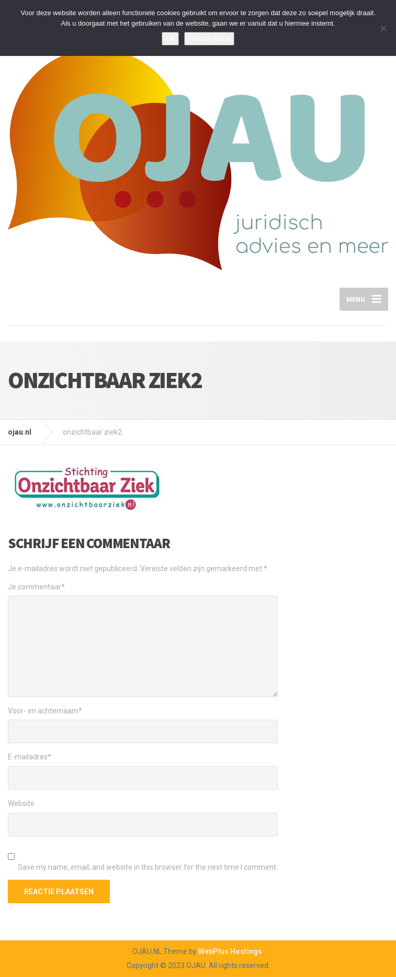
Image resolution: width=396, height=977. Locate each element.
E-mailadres (29, 757)
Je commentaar (36, 587)
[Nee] (383, 28)
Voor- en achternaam (45, 711)
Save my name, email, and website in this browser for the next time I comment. (148, 867)
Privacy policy (209, 38)
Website (21, 803)
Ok (170, 38)
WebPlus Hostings (230, 951)
